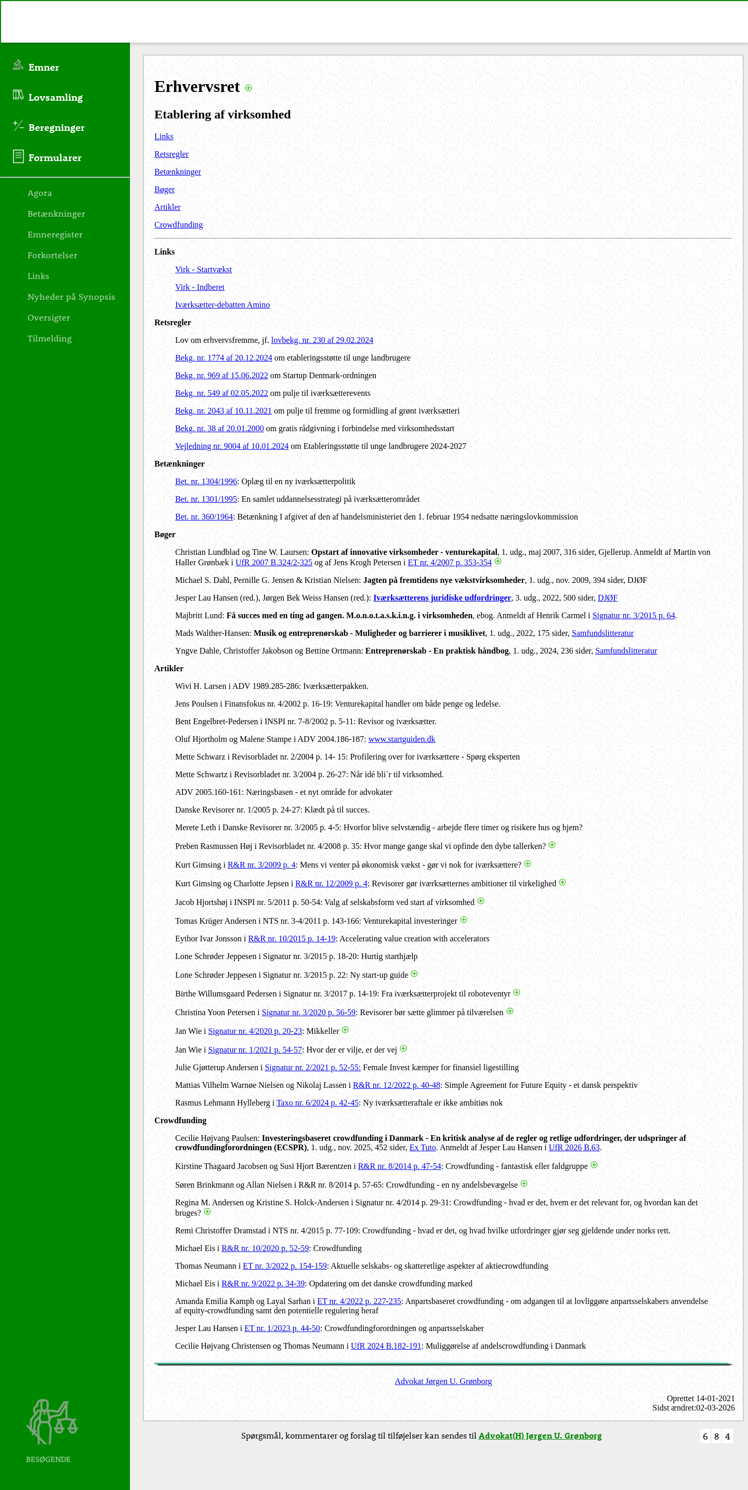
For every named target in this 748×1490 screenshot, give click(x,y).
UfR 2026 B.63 (574, 1147)
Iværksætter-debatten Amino (222, 304)
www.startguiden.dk (402, 739)
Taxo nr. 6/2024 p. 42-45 (318, 1102)
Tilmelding (50, 337)
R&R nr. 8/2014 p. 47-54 (399, 1166)
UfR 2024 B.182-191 (386, 1345)
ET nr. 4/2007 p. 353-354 (450, 562)
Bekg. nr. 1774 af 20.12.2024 (223, 357)
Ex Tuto (423, 1147)
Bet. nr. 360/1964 (204, 516)
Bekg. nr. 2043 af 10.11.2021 (223, 410)
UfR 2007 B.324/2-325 (273, 562)
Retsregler (171, 154)
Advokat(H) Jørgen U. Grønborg (540, 1435)
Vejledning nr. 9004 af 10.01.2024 (231, 446)
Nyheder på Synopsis (71, 296)
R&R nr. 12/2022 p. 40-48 (396, 1085)
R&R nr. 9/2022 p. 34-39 (263, 1283)
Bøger (164, 189)
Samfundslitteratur (603, 633)
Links (163, 136)
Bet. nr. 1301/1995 (206, 499)
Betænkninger (177, 171)
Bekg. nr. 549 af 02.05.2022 (221, 393)
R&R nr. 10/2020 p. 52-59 (265, 1248)
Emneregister (55, 234)
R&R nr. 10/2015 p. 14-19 (291, 938)
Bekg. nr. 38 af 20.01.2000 (219, 428)
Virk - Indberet (200, 287)
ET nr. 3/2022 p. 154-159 (284, 1265)
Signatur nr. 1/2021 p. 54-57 (255, 1049)
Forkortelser (52, 254)
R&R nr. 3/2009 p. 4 (262, 864)
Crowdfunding (178, 224)
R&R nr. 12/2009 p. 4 (331, 883)
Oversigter (49, 317)
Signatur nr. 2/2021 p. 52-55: (313, 1067)
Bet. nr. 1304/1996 (206, 481)
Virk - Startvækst (203, 269)
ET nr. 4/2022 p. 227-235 (359, 1301)
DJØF (608, 597)
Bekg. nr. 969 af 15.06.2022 (221, 375)
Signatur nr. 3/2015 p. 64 (634, 615)
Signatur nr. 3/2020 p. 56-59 (309, 1012)
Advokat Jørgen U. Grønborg (443, 1381)
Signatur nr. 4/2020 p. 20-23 (255, 1031)
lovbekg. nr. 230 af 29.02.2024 (322, 340)
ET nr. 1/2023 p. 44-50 (282, 1328)
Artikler (167, 207)
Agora (40, 192)
